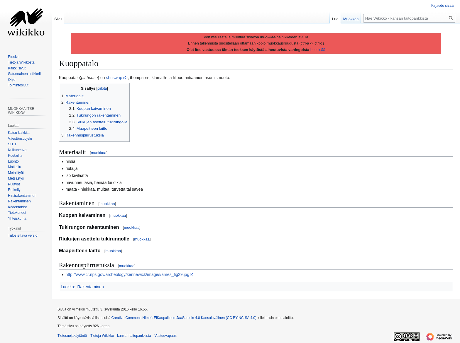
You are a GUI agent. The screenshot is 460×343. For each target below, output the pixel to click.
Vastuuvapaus (166, 336)
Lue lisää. (318, 49)
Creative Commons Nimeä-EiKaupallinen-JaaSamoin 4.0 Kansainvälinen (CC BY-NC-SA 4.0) (183, 318)
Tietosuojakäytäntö (72, 336)
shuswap (114, 77)
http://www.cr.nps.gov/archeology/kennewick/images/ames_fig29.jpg (127, 274)
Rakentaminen (90, 286)
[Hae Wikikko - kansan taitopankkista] (409, 18)
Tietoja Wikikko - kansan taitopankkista (120, 336)
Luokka (67, 286)
